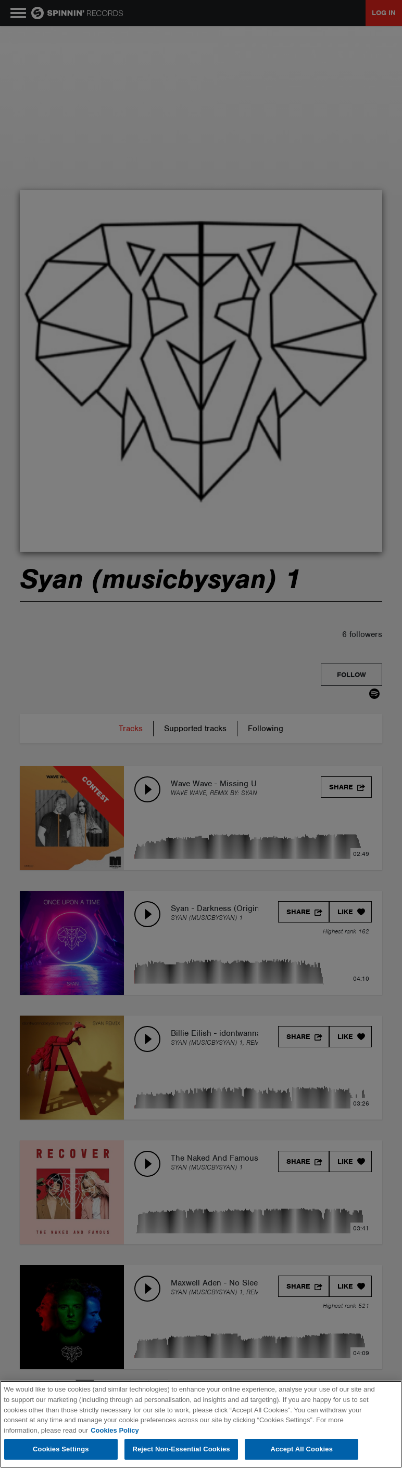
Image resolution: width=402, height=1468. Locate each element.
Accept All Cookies (301, 1449)
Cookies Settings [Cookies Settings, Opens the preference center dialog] (61, 1449)
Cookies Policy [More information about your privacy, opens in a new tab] (115, 1430)
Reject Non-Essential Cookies (181, 1449)
